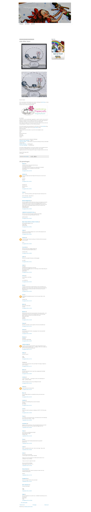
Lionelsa (23, 377)
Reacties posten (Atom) (28, 506)
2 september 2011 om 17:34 (27, 475)
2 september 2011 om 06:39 (27, 449)
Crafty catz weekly (22, 141)
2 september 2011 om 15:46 (27, 465)
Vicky (23, 192)
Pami (23, 285)
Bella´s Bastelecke (25, 484)
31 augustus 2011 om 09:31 (27, 226)
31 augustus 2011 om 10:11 (27, 261)
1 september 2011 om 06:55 (27, 427)
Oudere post (46, 504)
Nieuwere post (22, 504)
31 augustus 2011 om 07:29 (27, 170)
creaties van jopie (25, 344)
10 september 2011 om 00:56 (27, 500)
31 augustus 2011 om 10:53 (27, 291)
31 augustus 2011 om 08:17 (27, 197)
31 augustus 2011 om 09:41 (27, 234)
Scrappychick (24, 478)
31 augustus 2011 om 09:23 (27, 218)
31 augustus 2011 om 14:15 (27, 326)
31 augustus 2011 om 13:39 (27, 319)
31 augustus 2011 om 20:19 (27, 383)
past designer (27, 23)
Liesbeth (23, 400)
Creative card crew (22, 143)
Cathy (23, 230)
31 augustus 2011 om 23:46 (27, 412)
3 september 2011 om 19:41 (27, 481)
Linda (23, 446)
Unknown (24, 174)
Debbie (23, 352)
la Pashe (36, 127)
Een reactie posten (24, 502)
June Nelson (24, 423)
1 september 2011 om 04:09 (27, 420)
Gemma (23, 329)
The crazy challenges (23, 145)
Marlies (23, 369)
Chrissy (23, 275)
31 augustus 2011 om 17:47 (27, 366)
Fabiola (23, 386)
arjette (23, 256)
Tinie (23, 294)
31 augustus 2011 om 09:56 (27, 253)
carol (23, 408)
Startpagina (21, 23)
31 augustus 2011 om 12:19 (27, 300)
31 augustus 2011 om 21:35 (27, 396)
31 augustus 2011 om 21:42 (27, 405)
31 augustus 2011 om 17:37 (27, 349)
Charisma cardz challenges (24, 140)
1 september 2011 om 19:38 (27, 443)
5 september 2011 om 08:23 (27, 490)
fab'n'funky (43, 102)
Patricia (23, 163)
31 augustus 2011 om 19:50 (27, 373)
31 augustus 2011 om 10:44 (27, 281)
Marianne (24, 311)
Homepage (34, 504)
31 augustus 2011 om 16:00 (27, 333)
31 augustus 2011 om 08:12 (27, 181)
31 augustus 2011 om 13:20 (27, 308)
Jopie (23, 265)
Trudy (23, 430)
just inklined (44, 126)
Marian (23, 304)
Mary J (23, 392)
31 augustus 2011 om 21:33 (27, 389)
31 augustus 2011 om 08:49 (27, 208)
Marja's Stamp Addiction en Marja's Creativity (30, 221)
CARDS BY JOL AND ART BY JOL (28, 212)
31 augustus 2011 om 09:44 (27, 243)
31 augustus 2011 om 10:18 (27, 272)
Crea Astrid (24, 247)
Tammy (23, 323)
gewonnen (33, 23)
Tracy (23, 416)
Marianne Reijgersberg (26, 200)
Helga (23, 494)
